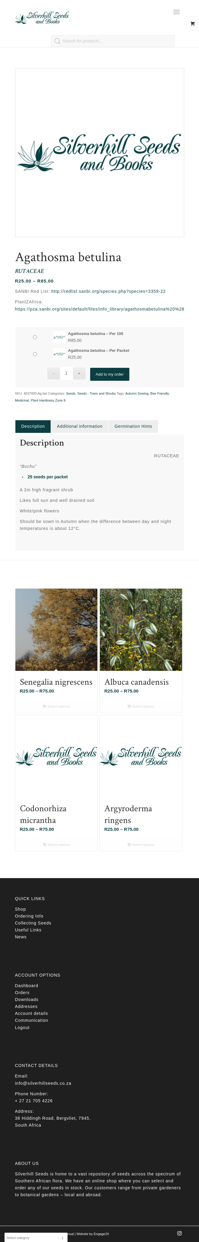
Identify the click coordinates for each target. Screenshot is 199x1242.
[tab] (33, 426)
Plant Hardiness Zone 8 (48, 400)
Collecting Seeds (33, 923)
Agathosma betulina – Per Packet (98, 350)
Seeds (70, 393)
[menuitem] (178, 12)
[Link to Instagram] (179, 1235)
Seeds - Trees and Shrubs (96, 393)
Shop (20, 909)
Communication (31, 1020)
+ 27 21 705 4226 (34, 1100)
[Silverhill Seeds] (82, 12)
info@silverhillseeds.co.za (43, 1083)
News (21, 936)
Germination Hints (133, 426)
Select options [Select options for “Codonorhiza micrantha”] (56, 845)
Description (33, 426)
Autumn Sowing (137, 393)
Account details (31, 1013)
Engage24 (101, 1234)
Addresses (26, 1006)
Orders (22, 992)
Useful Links (28, 930)
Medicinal (22, 400)
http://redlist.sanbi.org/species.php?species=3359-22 (109, 291)
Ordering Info (29, 916)
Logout (22, 1027)
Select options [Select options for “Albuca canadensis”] (141, 707)
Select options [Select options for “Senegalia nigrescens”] (56, 707)
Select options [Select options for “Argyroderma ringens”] (141, 845)
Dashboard (27, 985)
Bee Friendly (159, 393)
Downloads (27, 999)
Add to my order (109, 373)
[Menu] (176, 12)
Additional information (80, 426)
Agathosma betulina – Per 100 (95, 333)
